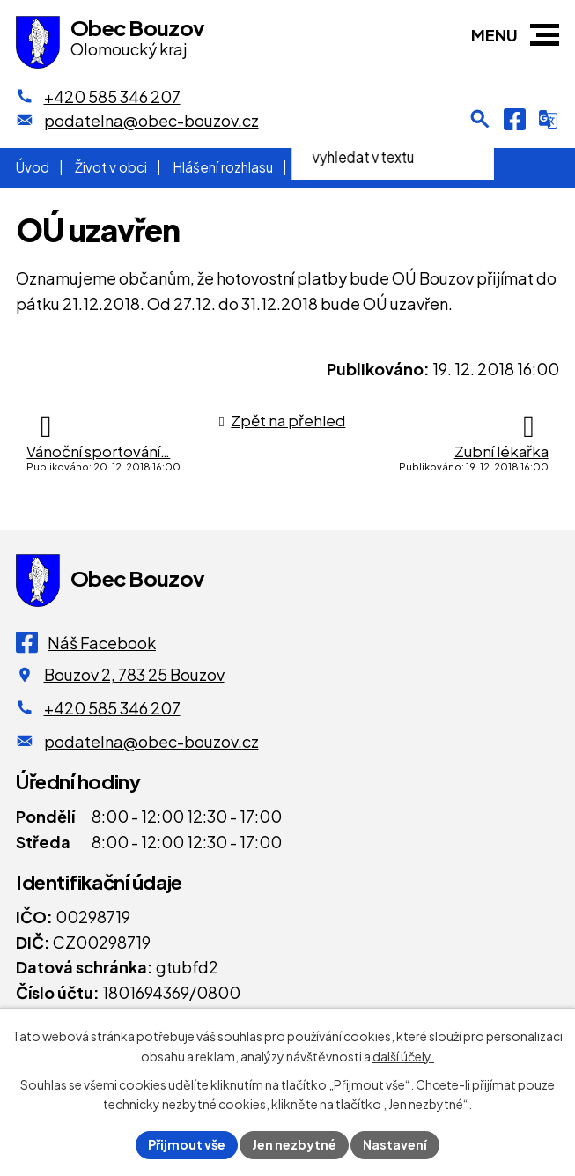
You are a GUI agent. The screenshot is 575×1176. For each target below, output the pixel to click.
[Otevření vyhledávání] (480, 119)
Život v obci (111, 167)
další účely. (403, 1056)
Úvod (32, 167)
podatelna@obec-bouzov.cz (151, 741)
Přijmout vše (186, 1144)
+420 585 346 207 (112, 708)
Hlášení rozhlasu (223, 167)
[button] (544, 35)
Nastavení (395, 1144)
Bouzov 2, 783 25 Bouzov (134, 674)
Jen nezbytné (294, 1144)
